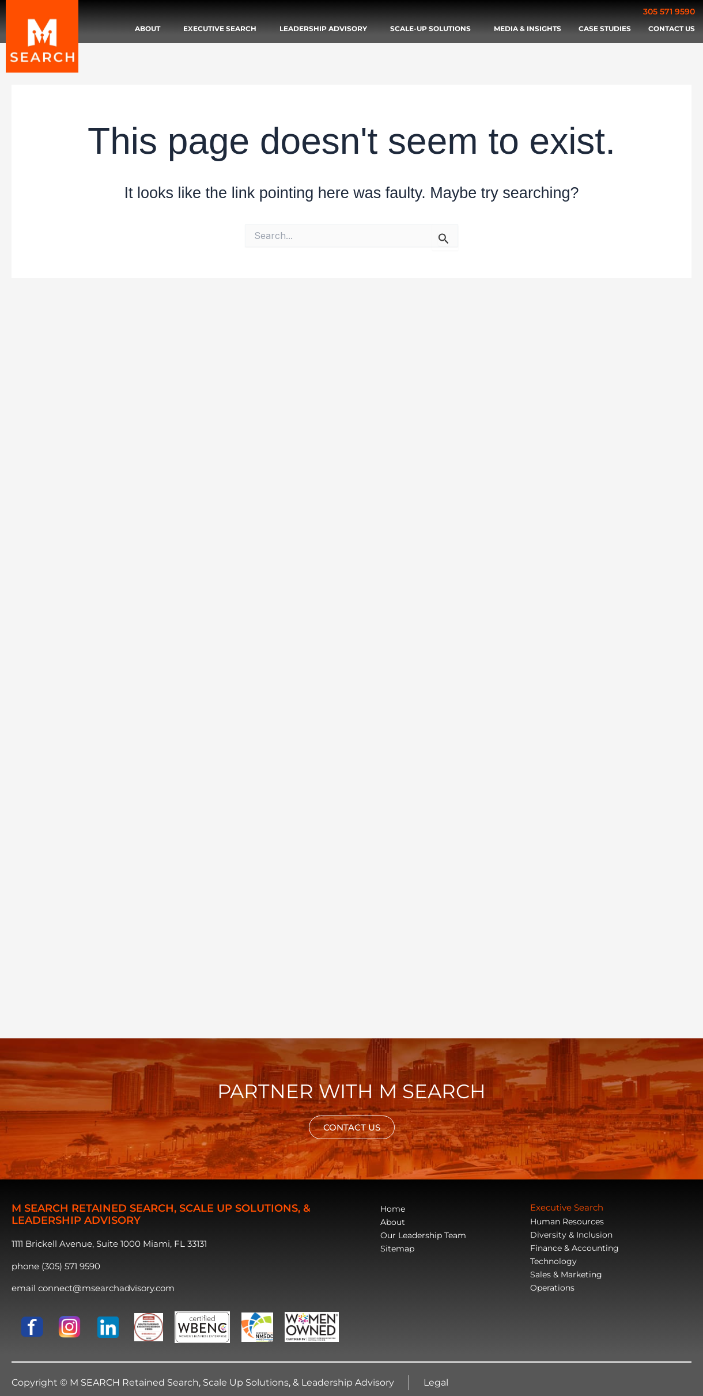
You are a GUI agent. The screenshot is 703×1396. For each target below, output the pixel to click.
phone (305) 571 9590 (56, 1266)
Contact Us (671, 28)
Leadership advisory (326, 29)
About (150, 29)
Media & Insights (527, 28)
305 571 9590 (669, 11)
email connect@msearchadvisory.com (93, 1288)
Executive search (222, 29)
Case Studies (605, 28)
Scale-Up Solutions (433, 29)
